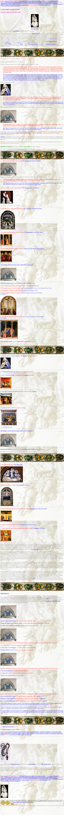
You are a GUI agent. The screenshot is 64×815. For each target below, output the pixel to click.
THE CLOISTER (40, 732)
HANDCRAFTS (43, 733)
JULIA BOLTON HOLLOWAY (25, 776)
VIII (49, 4)
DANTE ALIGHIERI (17, 777)
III (42, 4)
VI (45, 4)
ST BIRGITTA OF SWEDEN (45, 731)
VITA (49, 5)
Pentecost (32, 508)
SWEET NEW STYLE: (26, 777)
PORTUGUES (19, 734)
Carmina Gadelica (35, 549)
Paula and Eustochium (33, 44)
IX (50, 4)
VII (47, 4)
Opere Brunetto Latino (6, 6)
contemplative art (36, 33)
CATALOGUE (37, 733)
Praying (25, 355)
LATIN (11, 734)
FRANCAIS (29, 734)
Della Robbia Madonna (35, 28)
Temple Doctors (40, 248)
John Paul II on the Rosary (8, 726)
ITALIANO (41, 5)
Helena (10, 44)
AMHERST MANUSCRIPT (16, 733)
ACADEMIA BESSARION (53, 776)
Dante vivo (12, 6)
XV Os (19, 42)
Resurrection (20, 464)
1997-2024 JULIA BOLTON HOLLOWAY (15, 731)
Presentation (29, 232)
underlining (16, 31)
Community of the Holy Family (53, 601)
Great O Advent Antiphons (51, 41)
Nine (47, 598)
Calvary (34, 391)
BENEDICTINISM (34, 732)
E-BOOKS (2, 734)
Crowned (26, 375)
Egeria (21, 44)
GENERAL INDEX (26, 731)
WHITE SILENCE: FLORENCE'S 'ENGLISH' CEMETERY (11, 3)
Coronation (36, 528)
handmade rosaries (15, 764)
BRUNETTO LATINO (9, 777)
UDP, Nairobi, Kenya (46, 764)
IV (43, 4)
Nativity (28, 208)
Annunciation (28, 161)
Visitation (26, 188)
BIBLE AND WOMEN (26, 732)
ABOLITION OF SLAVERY (6, 4)
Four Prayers (8, 42)
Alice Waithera (32, 764)
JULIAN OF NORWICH (35, 731)
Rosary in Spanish (6, 729)
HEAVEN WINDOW (25, 733)
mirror (34, 578)
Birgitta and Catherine (51, 44)
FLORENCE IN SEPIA (16, 4)
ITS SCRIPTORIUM (47, 732)
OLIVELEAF (32, 733)
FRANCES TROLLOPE (53, 3)
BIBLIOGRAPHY (60, 733)
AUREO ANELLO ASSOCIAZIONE (37, 776)
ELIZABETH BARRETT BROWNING (30, 3)
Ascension (21, 485)
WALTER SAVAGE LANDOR (43, 3)
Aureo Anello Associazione (19, 802)
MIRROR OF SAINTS (17, 732)
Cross (24, 407)
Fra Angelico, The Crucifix (7, 426)
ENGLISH (46, 5)
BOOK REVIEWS (53, 733)
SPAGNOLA (24, 734)
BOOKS (47, 733)
